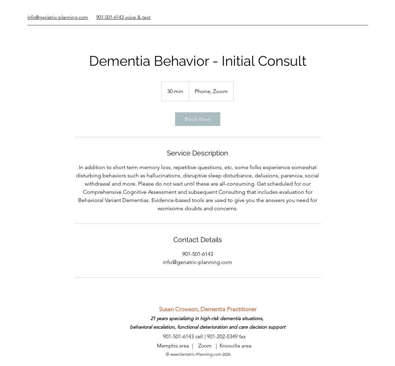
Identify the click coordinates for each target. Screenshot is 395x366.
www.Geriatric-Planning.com (195, 354)
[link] (197, 119)
